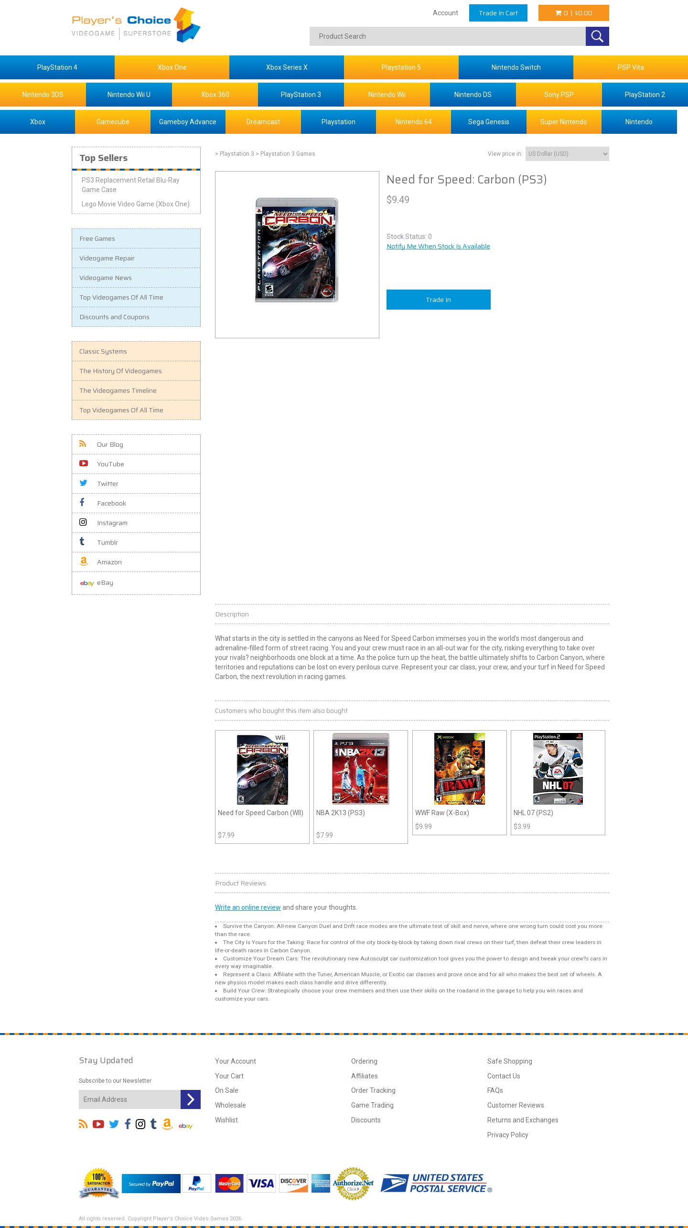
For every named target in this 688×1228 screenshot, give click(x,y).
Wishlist (226, 1120)
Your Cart (229, 1076)
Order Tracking (373, 1090)
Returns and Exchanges (523, 1120)
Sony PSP (559, 94)
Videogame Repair (107, 258)
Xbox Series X (287, 67)
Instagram (103, 522)
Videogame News (105, 277)
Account (445, 13)
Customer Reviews (515, 1105)
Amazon (100, 562)
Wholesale (230, 1105)
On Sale (226, 1090)
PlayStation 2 (645, 94)
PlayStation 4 (57, 67)
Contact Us (503, 1076)
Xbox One (172, 67)
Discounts (366, 1120)
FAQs (495, 1090)
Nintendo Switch (516, 67)
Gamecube (113, 122)
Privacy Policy (507, 1135)
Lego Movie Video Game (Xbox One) (136, 204)
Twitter (98, 483)
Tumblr (98, 542)
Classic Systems (103, 351)
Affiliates (364, 1076)
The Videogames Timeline (118, 390)
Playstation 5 (401, 67)
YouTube (101, 464)
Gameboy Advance (187, 122)
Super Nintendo (563, 122)
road (463, 990)
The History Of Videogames (120, 371)
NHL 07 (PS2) (533, 813)
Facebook (102, 503)
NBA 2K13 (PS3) (340, 813)
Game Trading (372, 1105)
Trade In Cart (498, 13)
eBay (96, 583)
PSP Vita (631, 67)
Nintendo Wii (387, 94)
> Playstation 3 (234, 154)
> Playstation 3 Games (285, 154)
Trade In (438, 299)
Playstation (338, 122)
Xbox (37, 122)
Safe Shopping (509, 1061)
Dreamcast (263, 122)
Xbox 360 (215, 94)
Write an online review (248, 907)
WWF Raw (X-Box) (442, 813)
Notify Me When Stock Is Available (438, 246)
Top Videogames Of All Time (121, 297)
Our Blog (101, 444)
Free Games (97, 238)
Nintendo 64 (414, 122)
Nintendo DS (473, 94)
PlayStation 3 (301, 94)
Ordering (364, 1061)
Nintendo (639, 122)
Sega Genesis (488, 122)
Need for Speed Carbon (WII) (260, 813)
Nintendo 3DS (43, 94)
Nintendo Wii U (129, 94)
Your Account (235, 1061)
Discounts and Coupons (114, 317)
